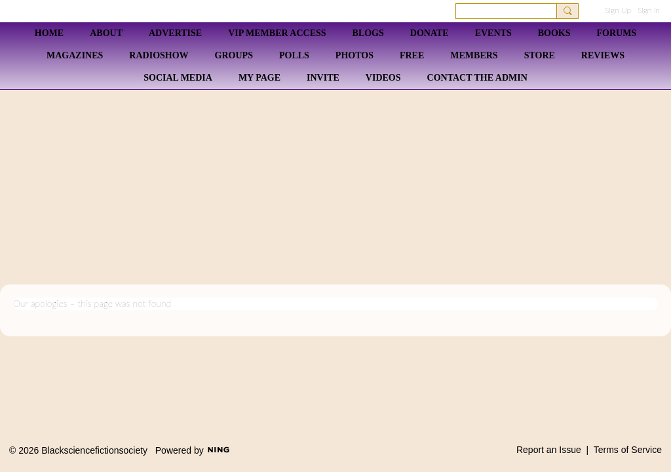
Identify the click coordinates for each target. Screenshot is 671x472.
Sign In (649, 10)
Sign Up (618, 10)
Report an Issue (548, 449)
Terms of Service (628, 449)
